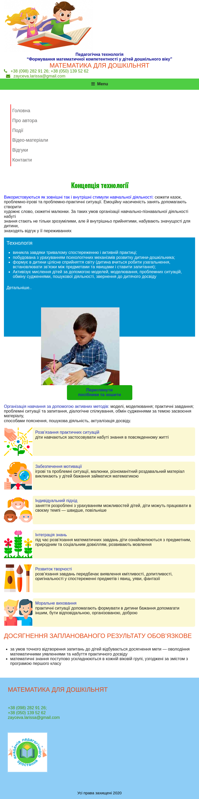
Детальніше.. (19, 287)
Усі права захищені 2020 (99, 793)
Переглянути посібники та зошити (99, 392)
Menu (99, 84)
